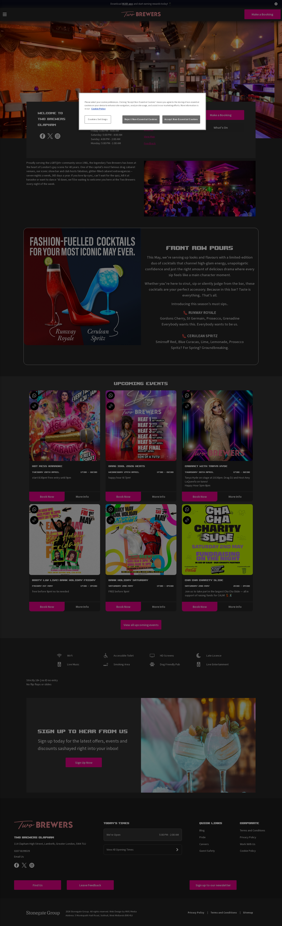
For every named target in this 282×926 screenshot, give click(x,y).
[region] (142, 111)
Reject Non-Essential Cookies (141, 119)
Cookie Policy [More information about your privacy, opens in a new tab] (98, 108)
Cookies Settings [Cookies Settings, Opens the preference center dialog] (98, 119)
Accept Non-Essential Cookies (181, 119)
